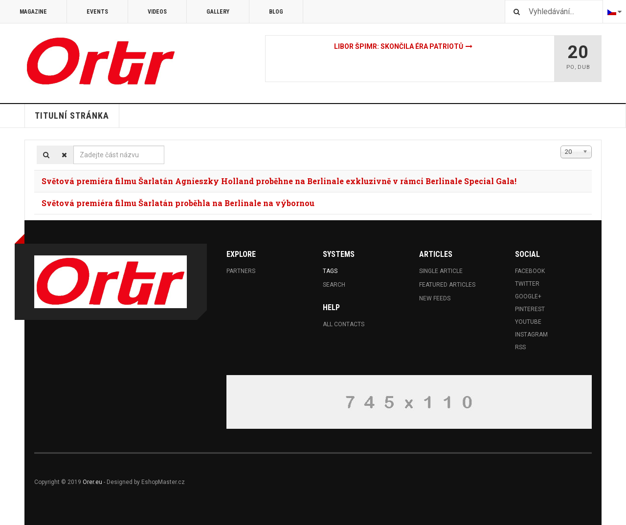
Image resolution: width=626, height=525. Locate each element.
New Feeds (434, 298)
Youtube (528, 321)
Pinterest (530, 309)
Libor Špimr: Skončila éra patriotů (398, 46)
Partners (240, 271)
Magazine (33, 11)
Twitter (527, 283)
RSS (520, 347)
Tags (330, 271)
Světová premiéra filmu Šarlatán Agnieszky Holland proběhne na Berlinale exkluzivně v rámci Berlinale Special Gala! (279, 181)
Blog (276, 11)
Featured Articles (447, 284)
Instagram (531, 334)
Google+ (528, 296)
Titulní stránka (72, 115)
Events (97, 11)
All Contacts (343, 324)
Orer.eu (92, 482)
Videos (157, 11)
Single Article (441, 271)
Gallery (217, 11)
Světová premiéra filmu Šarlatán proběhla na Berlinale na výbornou (178, 203)
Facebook (530, 271)
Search (334, 284)
